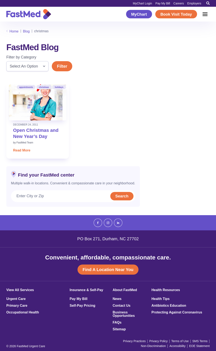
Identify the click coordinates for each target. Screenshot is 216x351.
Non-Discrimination (153, 345)
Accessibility (177, 345)
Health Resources (165, 290)
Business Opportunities (124, 314)
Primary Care (16, 305)
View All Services (20, 290)
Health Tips (160, 299)
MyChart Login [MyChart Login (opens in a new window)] (142, 3)
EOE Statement (199, 345)
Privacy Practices (134, 341)
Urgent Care (16, 299)
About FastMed (125, 290)
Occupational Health (22, 312)
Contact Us (121, 305)
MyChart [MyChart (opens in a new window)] (139, 14)
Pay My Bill (162, 3)
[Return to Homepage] (28, 14)
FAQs (117, 322)
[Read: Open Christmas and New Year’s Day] (37, 102)
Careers (178, 3)
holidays (59, 87)
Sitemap (119, 329)
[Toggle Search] (208, 3)
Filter (62, 66)
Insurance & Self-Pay (86, 290)
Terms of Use (180, 341)
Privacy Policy (158, 341)
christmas (44, 87)
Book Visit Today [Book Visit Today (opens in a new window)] (176, 14)
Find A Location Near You (107, 269)
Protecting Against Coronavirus (176, 312)
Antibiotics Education (168, 305)
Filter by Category (21, 57)
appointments (26, 87)
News (117, 299)
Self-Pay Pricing (82, 305)
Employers (194, 3)
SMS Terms (200, 341)
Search (121, 196)
